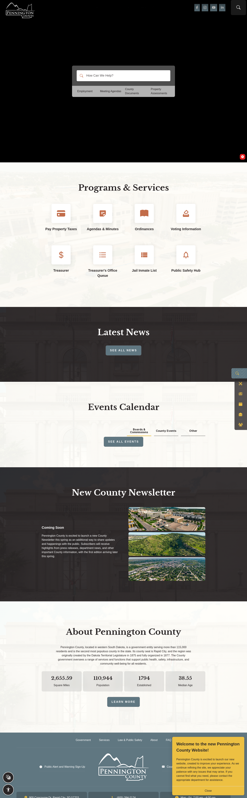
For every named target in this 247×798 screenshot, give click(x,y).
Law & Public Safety (158, 8)
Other (193, 430)
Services (125, 8)
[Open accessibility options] (8, 789)
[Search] (81, 76)
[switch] (242, 157)
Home (76, 8)
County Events (166, 430)
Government (97, 8)
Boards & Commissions (139, 431)
